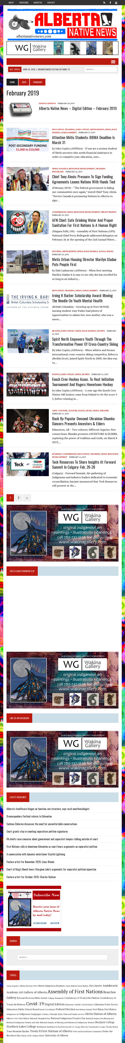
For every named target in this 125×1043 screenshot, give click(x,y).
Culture (72, 406)
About (11, 2)
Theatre (103, 406)
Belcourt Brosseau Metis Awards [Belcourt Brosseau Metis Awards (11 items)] (32, 995)
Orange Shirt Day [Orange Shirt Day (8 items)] (81, 1024)
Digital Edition (47, 103)
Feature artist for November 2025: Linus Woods (30, 859)
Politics (63, 169)
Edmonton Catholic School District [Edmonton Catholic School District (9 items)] (79, 1002)
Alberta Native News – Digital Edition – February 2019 (77, 108)
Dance (81, 406)
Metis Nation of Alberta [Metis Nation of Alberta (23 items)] (100, 1011)
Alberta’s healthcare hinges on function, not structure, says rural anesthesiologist (47, 806)
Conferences (59, 212)
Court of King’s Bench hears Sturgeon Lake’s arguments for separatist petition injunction (51, 867)
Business (56, 450)
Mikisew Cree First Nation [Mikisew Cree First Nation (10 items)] (17, 1015)
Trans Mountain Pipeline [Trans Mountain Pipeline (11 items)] (17, 1028)
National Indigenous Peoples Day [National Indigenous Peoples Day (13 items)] (67, 1015)
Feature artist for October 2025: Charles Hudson (30, 874)
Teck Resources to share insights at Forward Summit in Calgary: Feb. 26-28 (83, 460)
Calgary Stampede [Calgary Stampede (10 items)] (55, 995)
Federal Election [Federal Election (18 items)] (65, 1006)
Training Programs (106, 169)
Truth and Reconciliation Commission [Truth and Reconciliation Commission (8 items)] (86, 1029)
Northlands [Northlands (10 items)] (41, 1024)
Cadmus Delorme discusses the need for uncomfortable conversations (41, 821)
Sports (100, 327)
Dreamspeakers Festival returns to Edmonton (28, 814)
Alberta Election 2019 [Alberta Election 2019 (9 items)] (28, 983)
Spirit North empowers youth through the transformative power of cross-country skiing (85, 337)
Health (56, 327)
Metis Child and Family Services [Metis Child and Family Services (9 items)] (71, 1011)
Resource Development (81, 169)
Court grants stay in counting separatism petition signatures (37, 829)
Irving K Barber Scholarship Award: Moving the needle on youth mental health (85, 298)
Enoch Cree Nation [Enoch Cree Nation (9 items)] (47, 1007)
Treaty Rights (108, 212)
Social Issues (105, 251)
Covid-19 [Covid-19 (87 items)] (35, 1001)
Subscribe (23, 2)
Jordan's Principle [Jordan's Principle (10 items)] (49, 1011)
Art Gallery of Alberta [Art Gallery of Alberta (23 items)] (32, 989)
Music (88, 406)
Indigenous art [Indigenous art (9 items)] (12, 1011)
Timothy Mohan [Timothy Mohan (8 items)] (111, 1024)
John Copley (82, 129)
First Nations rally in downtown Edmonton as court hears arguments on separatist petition (51, 844)
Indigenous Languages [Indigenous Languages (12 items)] (30, 1011)
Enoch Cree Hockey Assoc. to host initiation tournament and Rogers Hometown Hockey (83, 377)
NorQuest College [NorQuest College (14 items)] (104, 1019)
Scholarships (68, 132)
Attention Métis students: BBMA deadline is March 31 (83, 139)
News (107, 129)
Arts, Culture (59, 406)
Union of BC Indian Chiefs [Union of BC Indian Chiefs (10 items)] (32, 1033)
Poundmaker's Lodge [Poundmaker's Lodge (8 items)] (96, 1024)
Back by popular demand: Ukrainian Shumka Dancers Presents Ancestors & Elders (83, 417)
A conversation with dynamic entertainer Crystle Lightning (35, 852)
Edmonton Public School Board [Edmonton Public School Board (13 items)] (22, 1006)
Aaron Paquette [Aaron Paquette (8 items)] (12, 983)
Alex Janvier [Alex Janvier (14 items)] (95, 982)
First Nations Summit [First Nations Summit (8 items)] (84, 1007)
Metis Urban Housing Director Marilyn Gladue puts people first (84, 262)
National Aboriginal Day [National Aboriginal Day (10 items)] (39, 1015)
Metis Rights (97, 129)
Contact (51, 2)
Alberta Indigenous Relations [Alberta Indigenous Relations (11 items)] (51, 983)
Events (55, 370)
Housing (56, 251)
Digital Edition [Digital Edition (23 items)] (54, 1001)
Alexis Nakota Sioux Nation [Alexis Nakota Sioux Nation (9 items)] (76, 983)
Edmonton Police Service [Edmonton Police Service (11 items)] (106, 1001)
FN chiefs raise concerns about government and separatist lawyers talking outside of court (52, 836)
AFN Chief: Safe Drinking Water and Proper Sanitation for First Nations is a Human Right (84, 222)
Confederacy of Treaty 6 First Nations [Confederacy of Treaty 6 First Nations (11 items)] (81, 995)
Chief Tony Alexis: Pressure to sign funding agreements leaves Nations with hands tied (83, 179)
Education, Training (63, 129)
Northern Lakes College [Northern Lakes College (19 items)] (21, 1024)
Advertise (38, 2)
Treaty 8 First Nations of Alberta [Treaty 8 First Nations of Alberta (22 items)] (50, 1028)
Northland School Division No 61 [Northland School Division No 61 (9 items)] (60, 1024)
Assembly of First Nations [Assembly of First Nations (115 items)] (74, 989)
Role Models (90, 251)
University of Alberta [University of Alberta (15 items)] (56, 1032)
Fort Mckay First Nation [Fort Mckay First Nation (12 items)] (104, 1006)
